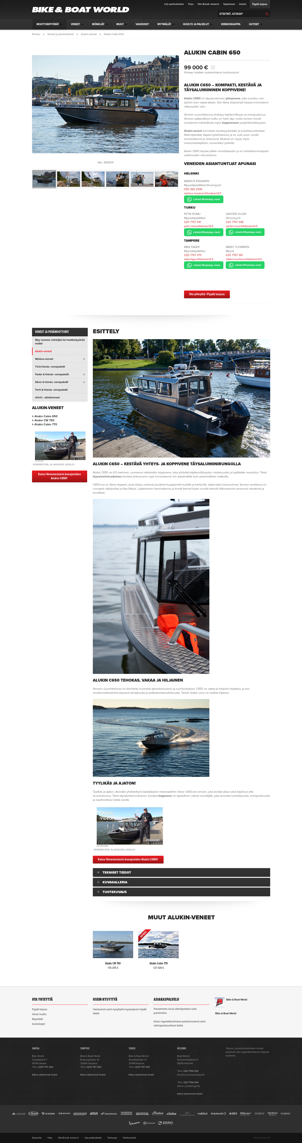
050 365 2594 (193, 189)
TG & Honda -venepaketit (50, 366)
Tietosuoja (112, 1138)
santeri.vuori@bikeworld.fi (241, 226)
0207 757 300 (45, 1067)
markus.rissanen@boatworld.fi (202, 193)
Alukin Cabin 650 (46, 416)
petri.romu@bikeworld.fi (198, 226)
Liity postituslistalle (174, 4)
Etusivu (36, 34)
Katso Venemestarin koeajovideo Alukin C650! (128, 859)
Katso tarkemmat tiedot (44, 1074)
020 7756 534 (190, 1082)
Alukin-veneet (89, 34)
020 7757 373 (192, 255)
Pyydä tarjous (259, 4)
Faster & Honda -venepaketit (52, 374)
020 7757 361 (234, 255)
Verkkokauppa (230, 24)
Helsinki (191, 174)
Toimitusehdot (129, 1138)
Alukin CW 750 (44, 420)
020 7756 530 (190, 1071)
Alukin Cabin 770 (45, 424)
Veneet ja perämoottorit (60, 34)
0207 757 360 (94, 1067)
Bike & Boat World (236, 999)
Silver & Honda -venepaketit (51, 382)
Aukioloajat (38, 1024)
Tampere (191, 241)
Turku (189, 208)
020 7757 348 (234, 222)
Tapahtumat (229, 4)
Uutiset (242, 4)
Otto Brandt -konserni (208, 4)
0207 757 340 (142, 1067)
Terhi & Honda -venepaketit (51, 389)
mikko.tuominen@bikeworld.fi (244, 259)
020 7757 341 (192, 222)
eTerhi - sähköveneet (47, 397)
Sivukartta (37, 1138)
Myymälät (37, 1019)
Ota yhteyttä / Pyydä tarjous (207, 294)
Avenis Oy (265, 1138)
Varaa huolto (39, 1014)
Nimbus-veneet (44, 359)
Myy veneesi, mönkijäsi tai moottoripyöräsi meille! (60, 341)
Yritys (191, 4)
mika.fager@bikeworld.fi (198, 259)
